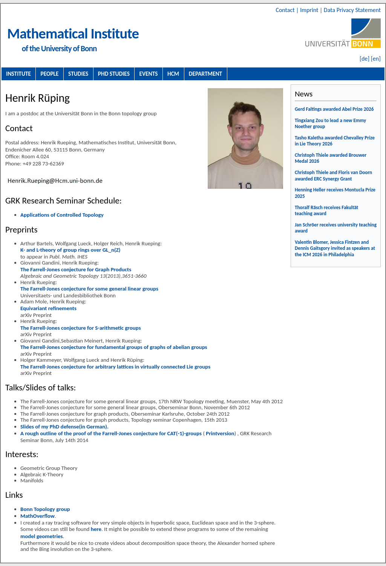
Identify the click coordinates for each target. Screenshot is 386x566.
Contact (286, 10)
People (50, 73)
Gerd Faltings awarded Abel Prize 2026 (334, 109)
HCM (173, 73)
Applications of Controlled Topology (62, 214)
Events (148, 73)
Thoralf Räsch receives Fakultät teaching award (326, 210)
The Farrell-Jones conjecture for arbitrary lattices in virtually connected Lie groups (115, 366)
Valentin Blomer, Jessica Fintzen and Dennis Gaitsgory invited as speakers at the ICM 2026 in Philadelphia (335, 248)
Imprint (310, 10)
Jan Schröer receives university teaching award (336, 228)
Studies (78, 73)
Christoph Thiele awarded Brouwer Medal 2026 (330, 158)
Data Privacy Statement (352, 10)
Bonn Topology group (45, 509)
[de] (364, 58)
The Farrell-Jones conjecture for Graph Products (75, 269)
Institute (18, 73)
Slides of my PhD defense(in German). (64, 426)
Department (205, 73)
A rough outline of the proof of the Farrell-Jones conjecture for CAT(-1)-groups (111, 433)
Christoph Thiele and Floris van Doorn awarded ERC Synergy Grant (333, 175)
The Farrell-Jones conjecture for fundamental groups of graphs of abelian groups (113, 347)
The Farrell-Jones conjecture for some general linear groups (89, 288)
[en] (376, 58)
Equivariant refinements (48, 308)
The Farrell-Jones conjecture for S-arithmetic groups (80, 327)
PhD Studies (114, 73)
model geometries (41, 536)
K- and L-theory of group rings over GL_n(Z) (70, 249)
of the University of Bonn (59, 49)
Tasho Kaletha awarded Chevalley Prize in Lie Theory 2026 (335, 141)
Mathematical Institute (73, 33)
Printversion (219, 433)
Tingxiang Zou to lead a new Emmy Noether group (330, 123)
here (96, 529)
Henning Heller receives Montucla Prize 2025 (335, 193)
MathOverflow (37, 515)
